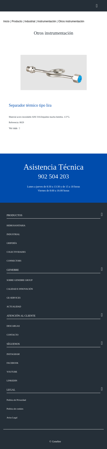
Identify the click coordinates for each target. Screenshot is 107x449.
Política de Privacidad (16, 400)
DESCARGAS (13, 326)
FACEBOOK (12, 363)
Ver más (14, 128)
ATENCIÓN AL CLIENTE (21, 315)
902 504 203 (53, 176)
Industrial (29, 21)
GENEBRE (13, 269)
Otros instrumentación (71, 21)
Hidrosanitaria (16, 225)
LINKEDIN (12, 380)
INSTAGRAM (13, 354)
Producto (17, 21)
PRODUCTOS (14, 215)
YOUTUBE (12, 372)
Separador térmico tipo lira (30, 105)
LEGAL (11, 389)
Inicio (6, 21)
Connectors (14, 261)
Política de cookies (15, 409)
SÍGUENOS (13, 343)
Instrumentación (46, 21)
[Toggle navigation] (96, 5)
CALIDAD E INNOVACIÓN (20, 289)
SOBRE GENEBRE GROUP (19, 280)
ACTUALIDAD (14, 306)
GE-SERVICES (14, 298)
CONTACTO (12, 335)
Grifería (12, 243)
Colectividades (16, 252)
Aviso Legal (12, 417)
